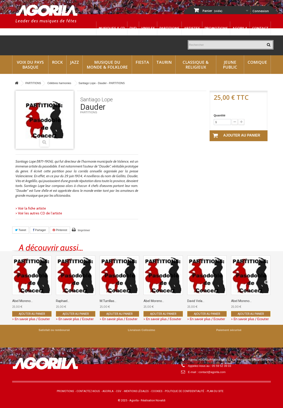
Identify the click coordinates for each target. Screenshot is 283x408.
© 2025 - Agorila (128, 400)
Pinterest (60, 230)
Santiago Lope (96, 100)
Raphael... (62, 301)
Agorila (239, 28)
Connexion (260, 11)
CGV (118, 391)
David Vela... (195, 301)
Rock (57, 62)
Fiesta (142, 62)
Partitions (169, 28)
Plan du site (215, 391)
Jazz (74, 62)
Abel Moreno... (22, 301)
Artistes (192, 28)
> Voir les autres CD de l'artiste (38, 213)
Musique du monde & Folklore (107, 65)
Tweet (20, 230)
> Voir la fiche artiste (30, 208)
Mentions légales (136, 391)
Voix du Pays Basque (30, 65)
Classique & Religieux (196, 65)
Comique (257, 62)
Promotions (216, 28)
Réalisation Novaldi (153, 400)
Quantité (220, 115)
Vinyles (148, 28)
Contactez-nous (88, 391)
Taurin (164, 62)
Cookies (156, 391)
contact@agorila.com (212, 372)
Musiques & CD (112, 28)
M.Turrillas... (108, 301)
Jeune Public (230, 65)
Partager (39, 230)
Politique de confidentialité (184, 391)
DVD (133, 28)
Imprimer (84, 230)
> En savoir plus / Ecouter (31, 319)
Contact (260, 28)
